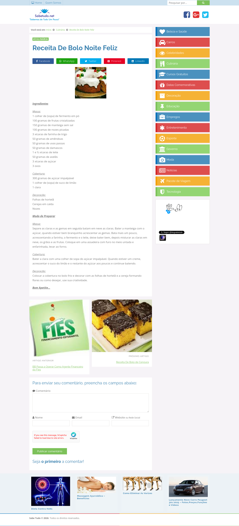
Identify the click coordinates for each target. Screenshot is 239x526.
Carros (167, 42)
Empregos (169, 117)
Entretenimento (173, 128)
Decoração (170, 96)
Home (36, 2)
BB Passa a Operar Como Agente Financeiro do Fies (57, 368)
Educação (169, 106)
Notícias (168, 170)
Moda (166, 160)
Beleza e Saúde (173, 32)
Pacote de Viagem (174, 181)
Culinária (41, 39)
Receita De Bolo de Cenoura (132, 362)
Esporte (168, 138)
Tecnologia (170, 192)
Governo (168, 149)
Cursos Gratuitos (173, 74)
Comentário (41, 391)
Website (126, 417)
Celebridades (171, 53)
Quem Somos (53, 2)
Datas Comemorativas (177, 85)
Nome (37, 417)
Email (77, 417)
